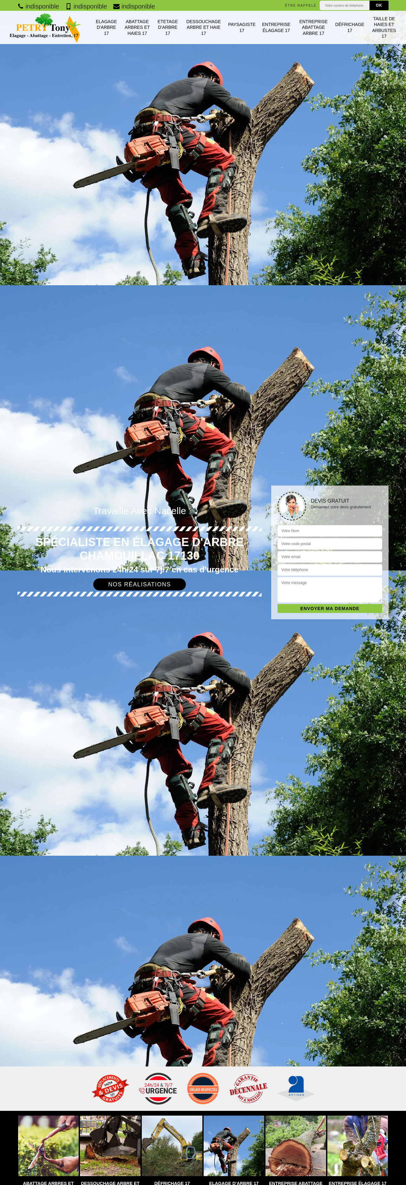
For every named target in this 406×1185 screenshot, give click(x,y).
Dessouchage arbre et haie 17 (204, 27)
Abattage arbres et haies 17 (137, 27)
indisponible (38, 6)
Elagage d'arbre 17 (106, 27)
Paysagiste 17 (242, 27)
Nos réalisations (139, 584)
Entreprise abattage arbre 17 (313, 27)
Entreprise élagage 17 (276, 27)
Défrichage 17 (349, 27)
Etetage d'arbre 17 (168, 27)
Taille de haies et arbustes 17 (384, 27)
